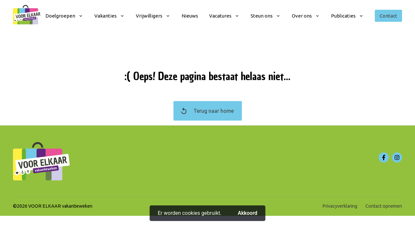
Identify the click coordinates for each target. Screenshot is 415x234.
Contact (388, 16)
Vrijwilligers (149, 16)
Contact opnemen (383, 206)
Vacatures (220, 16)
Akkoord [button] (247, 213)
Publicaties (343, 16)
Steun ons (262, 16)
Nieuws (190, 16)
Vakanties (105, 16)
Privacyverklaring (339, 206)
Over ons (302, 16)
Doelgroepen (60, 16)
